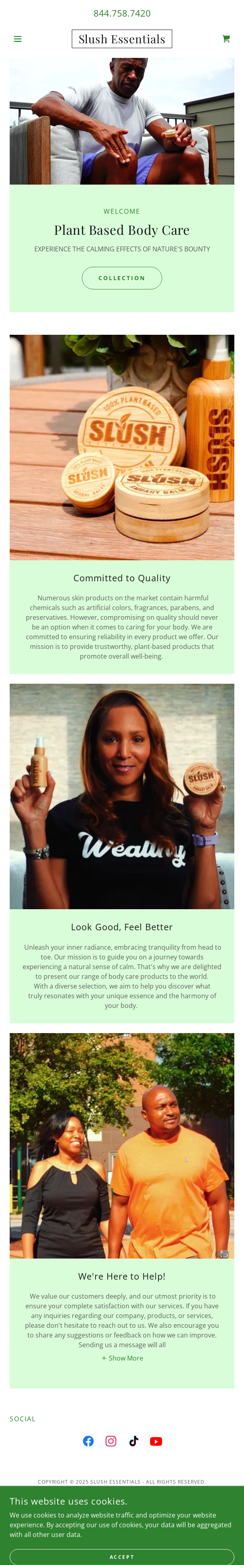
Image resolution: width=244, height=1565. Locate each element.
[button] (27, 39)
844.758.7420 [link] (122, 13)
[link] (122, 39)
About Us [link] (122, 1521)
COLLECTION (122, 278)
